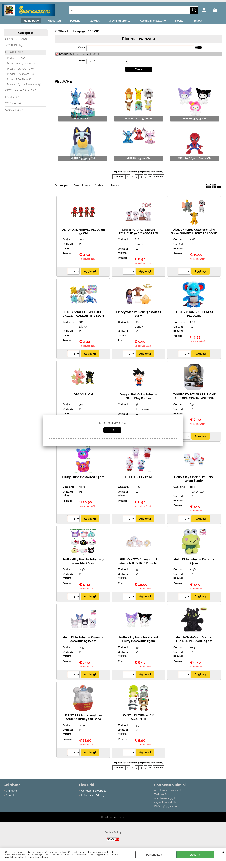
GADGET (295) (14, 110)
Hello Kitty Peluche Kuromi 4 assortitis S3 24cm (83, 640)
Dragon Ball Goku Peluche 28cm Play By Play (138, 397)
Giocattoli (51, 21)
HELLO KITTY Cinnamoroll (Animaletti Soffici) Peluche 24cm (138, 563)
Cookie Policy (42, 857)
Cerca (81, 48)
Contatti (10, 796)
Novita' (182, 21)
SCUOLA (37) (13, 104)
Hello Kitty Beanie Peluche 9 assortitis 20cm (83, 562)
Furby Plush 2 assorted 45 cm (83, 477)
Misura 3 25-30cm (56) (20, 69)
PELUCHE (94, 54)
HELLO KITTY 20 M (138, 477)
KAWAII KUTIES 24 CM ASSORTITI (138, 718)
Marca (82, 61)
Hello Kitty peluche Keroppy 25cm (194, 562)
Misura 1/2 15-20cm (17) (21, 64)
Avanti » (158, 177)
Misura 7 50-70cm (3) (19, 80)
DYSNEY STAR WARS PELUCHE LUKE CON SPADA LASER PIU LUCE (194, 399)
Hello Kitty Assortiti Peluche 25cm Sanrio (194, 479)
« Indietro (119, 177)
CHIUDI (223, 852)
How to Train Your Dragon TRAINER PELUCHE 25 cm (194, 640)
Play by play (142, 409)
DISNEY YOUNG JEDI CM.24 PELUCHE (194, 314)
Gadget (94, 21)
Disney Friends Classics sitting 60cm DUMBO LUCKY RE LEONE (194, 232)
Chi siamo (12, 791)
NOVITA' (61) (12, 97)
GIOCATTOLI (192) (16, 39)
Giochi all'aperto (120, 21)
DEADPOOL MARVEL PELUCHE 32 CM (83, 232)
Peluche (74, 21)
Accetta (195, 854)
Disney (139, 245)
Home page (27, 21)
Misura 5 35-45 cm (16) (20, 74)
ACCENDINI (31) (14, 46)
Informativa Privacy (92, 796)
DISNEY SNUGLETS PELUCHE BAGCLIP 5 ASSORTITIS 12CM (83, 314)
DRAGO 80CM (83, 395)
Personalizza (154, 854)
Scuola (202, 21)
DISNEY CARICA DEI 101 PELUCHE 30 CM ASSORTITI (138, 232)
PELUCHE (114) (14, 52)
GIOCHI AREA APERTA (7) (20, 91)
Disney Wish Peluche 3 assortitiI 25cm (138, 314)
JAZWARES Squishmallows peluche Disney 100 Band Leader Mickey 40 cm (83, 719)
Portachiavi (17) (16, 59)
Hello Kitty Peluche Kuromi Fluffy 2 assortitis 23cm (138, 640)
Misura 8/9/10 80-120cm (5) (24, 85)
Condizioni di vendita (93, 791)
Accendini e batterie (155, 21)
